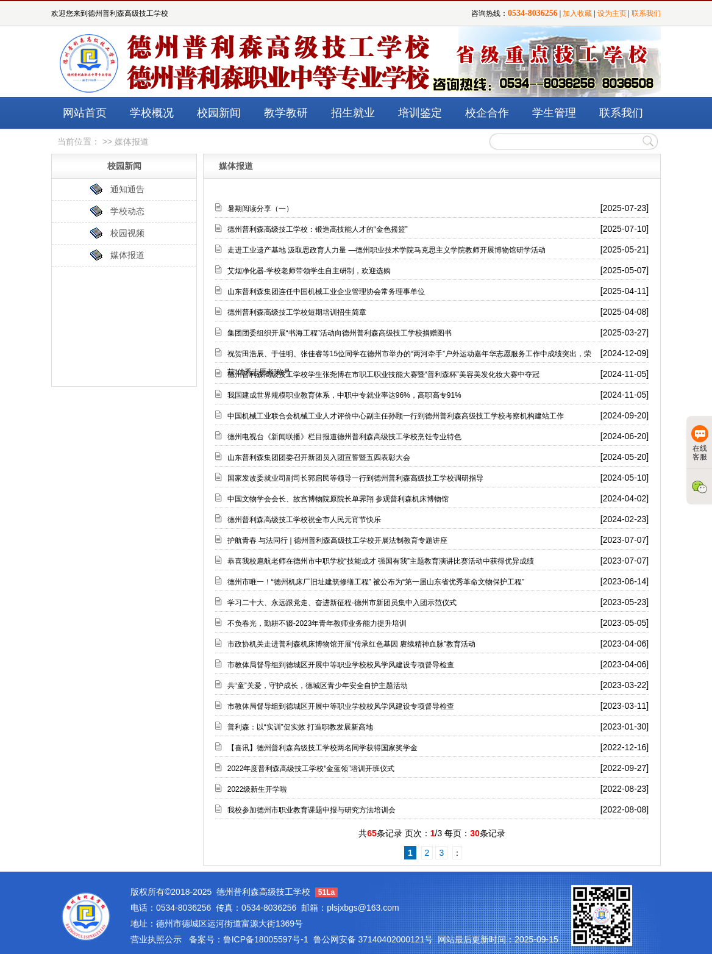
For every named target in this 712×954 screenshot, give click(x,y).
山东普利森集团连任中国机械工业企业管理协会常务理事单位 (326, 291)
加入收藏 (577, 13)
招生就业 (353, 113)
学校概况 (152, 113)
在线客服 (699, 443)
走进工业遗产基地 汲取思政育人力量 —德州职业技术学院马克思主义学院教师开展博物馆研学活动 (386, 250)
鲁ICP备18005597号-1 (265, 939)
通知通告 (127, 189)
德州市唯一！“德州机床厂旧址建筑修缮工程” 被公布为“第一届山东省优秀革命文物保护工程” (375, 582)
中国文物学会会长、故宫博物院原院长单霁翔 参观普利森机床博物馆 (338, 499)
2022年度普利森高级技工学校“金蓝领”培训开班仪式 (311, 768)
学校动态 (127, 211)
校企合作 (487, 113)
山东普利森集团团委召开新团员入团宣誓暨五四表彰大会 (318, 457)
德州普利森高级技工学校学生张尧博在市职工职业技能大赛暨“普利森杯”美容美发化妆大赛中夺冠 (383, 374)
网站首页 (85, 113)
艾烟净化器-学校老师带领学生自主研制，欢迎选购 (309, 271)
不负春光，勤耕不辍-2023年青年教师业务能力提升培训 (317, 623)
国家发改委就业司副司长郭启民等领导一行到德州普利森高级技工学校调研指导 (355, 478)
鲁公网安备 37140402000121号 (373, 939)
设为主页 (612, 13)
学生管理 (554, 113)
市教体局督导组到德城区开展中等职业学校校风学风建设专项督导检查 (340, 665)
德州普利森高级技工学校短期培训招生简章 (296, 312)
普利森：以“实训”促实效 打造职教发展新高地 (300, 727)
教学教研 (286, 113)
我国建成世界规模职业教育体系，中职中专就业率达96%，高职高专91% (344, 395)
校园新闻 (219, 113)
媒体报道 (127, 255)
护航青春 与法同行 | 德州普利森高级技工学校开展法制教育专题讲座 (337, 540)
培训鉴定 (420, 113)
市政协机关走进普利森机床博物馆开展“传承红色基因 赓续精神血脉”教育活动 (351, 644)
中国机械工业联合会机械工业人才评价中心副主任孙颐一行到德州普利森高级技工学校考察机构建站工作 (395, 416)
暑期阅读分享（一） (260, 208)
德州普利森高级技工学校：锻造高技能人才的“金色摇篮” (317, 229)
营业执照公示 (156, 939)
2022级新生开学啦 (257, 789)
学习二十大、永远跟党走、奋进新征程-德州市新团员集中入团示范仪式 (342, 602)
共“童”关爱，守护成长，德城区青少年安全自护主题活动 (317, 685)
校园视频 (127, 233)
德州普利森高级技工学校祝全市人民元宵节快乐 (304, 519)
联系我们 (646, 13)
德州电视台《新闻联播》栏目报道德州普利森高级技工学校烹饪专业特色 (344, 436)
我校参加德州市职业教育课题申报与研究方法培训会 (311, 810)
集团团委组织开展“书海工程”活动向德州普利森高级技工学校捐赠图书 (339, 333)
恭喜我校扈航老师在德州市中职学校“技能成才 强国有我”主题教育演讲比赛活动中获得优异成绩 (380, 561)
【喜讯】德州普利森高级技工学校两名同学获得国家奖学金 (322, 748)
